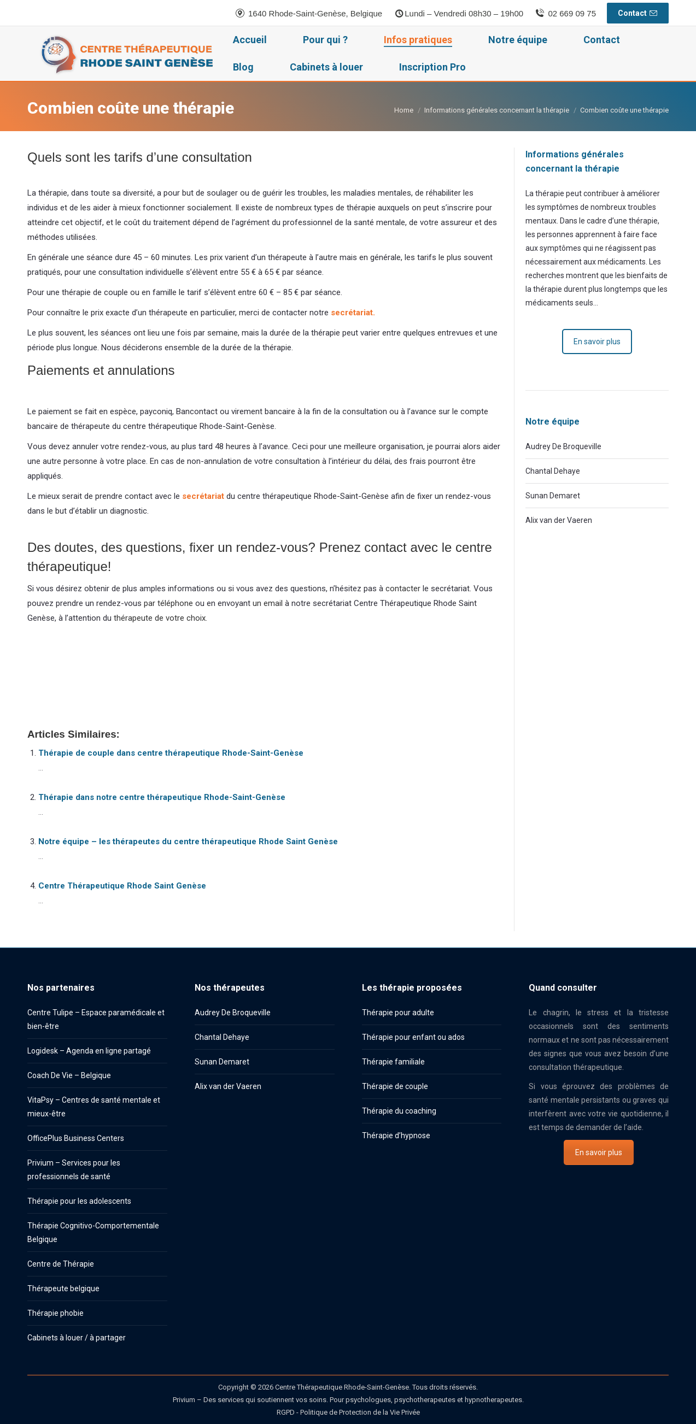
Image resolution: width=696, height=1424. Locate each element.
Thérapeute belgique (63, 1288)
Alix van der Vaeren (558, 520)
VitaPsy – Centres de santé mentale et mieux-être (93, 1107)
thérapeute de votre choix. (160, 618)
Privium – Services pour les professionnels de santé (73, 1169)
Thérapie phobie (55, 1313)
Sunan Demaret (552, 495)
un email (268, 603)
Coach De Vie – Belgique (69, 1075)
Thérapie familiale (393, 1061)
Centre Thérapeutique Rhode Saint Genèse (122, 886)
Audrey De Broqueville (563, 446)
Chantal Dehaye (552, 471)
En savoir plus (597, 341)
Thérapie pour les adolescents (79, 1201)
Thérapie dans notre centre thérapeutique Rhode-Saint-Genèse (161, 797)
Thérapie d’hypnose (396, 1135)
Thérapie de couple (395, 1086)
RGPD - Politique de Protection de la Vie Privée (348, 1412)
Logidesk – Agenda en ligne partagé (89, 1050)
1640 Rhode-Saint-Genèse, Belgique (309, 13)
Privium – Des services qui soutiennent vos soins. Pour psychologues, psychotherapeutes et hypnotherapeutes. (348, 1400)
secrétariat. (353, 312)
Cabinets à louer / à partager (76, 1337)
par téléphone (168, 603)
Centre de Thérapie (60, 1264)
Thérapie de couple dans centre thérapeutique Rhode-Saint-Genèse (170, 753)
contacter (402, 588)
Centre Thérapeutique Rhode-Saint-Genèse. (343, 1387)
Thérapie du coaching (399, 1111)
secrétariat (204, 496)
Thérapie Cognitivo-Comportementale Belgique (93, 1232)
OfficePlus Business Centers (75, 1138)
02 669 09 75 (565, 13)
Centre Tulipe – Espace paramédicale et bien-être (96, 1019)
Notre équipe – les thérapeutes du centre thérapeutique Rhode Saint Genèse (188, 841)
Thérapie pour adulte (398, 1012)
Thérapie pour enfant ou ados (413, 1037)
